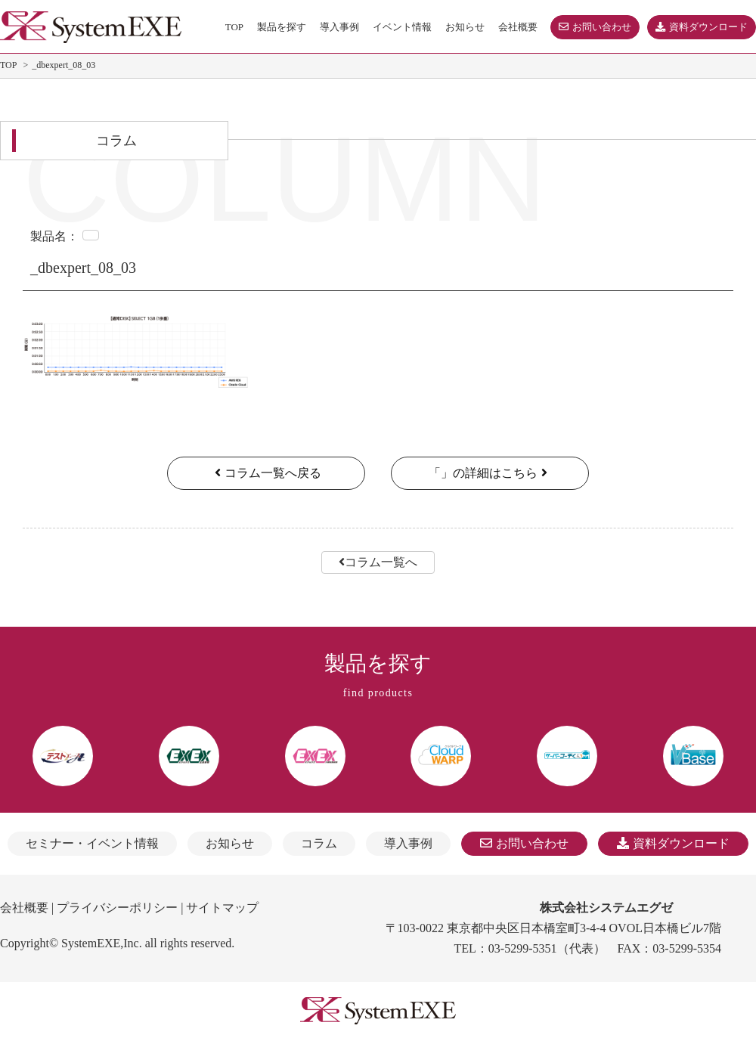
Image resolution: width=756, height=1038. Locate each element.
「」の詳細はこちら (490, 472)
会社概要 (24, 907)
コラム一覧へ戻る (266, 472)
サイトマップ (222, 907)
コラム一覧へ (378, 562)
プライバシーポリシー (117, 907)
